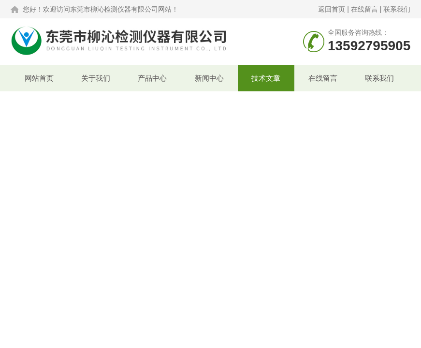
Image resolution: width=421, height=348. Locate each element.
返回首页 (331, 9)
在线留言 (364, 9)
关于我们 (95, 78)
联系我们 (396, 9)
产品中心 (152, 78)
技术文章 (265, 78)
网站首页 (39, 78)
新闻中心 (209, 78)
